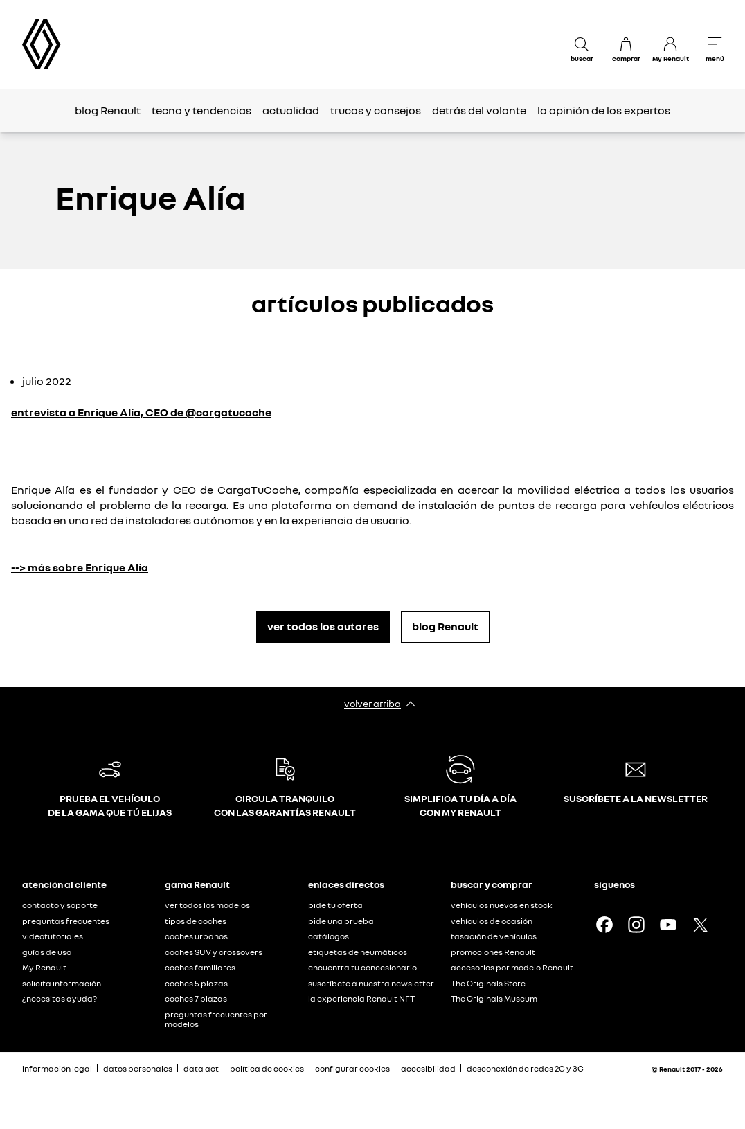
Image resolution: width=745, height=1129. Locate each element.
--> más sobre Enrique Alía (79, 567)
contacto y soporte (60, 905)
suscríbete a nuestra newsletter (371, 983)
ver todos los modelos (207, 905)
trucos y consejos (375, 110)
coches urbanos (196, 936)
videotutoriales (52, 936)
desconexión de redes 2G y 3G (525, 1068)
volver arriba (372, 703)
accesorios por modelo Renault (512, 967)
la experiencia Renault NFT (361, 998)
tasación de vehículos (494, 936)
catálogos (328, 936)
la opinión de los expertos (603, 110)
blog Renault (108, 110)
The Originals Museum (494, 998)
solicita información (61, 983)
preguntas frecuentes (65, 921)
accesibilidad (428, 1068)
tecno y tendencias (201, 110)
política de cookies (267, 1068)
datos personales (137, 1068)
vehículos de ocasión (491, 921)
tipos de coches (195, 921)
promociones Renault (493, 952)
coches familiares (200, 967)
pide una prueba (341, 921)
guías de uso (46, 952)
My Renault (44, 967)
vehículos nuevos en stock (502, 905)
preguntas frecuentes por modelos (216, 1019)
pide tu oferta (335, 905)
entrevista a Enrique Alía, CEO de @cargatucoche (141, 412)
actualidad (290, 110)
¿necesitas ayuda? (59, 998)
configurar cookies (352, 1069)
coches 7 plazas (196, 998)
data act (201, 1068)
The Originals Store (488, 983)
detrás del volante (479, 110)
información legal (57, 1068)
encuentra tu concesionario (362, 967)
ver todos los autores (323, 626)
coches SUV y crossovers (213, 952)
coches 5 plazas (196, 983)
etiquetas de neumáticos (357, 952)
